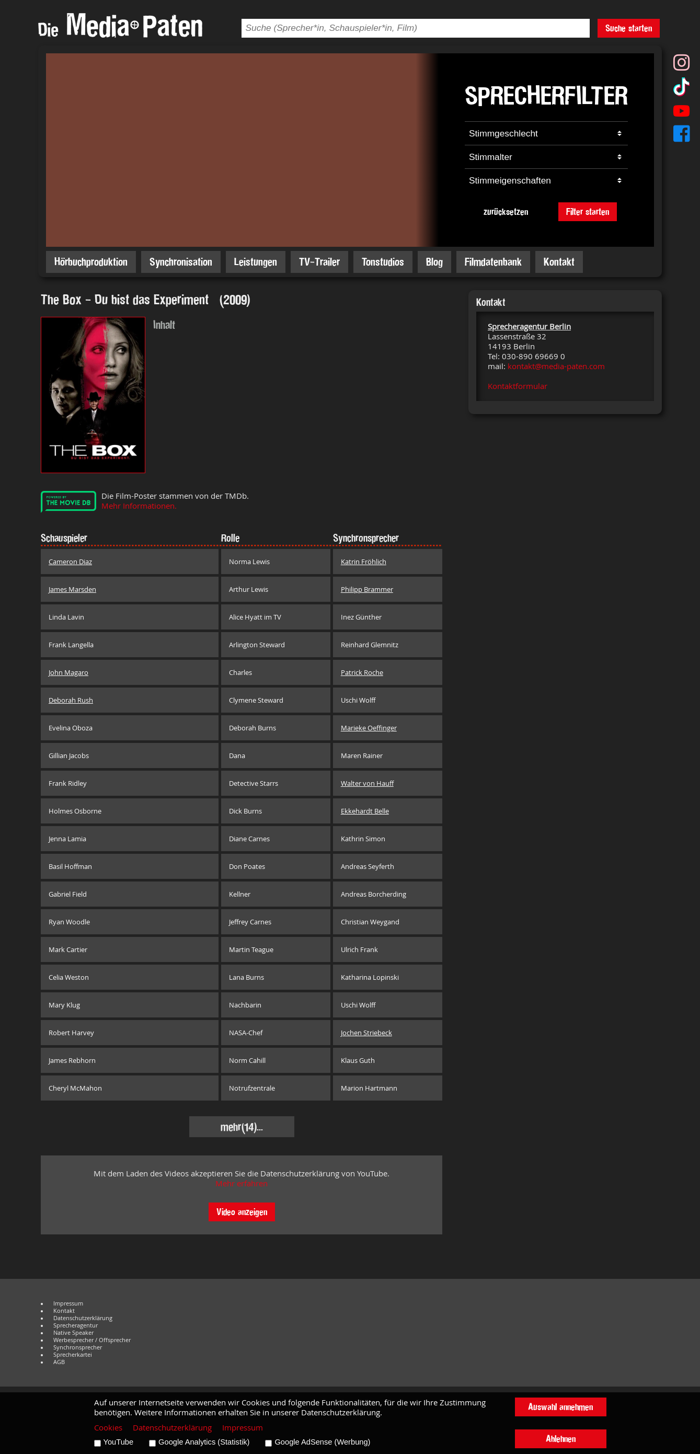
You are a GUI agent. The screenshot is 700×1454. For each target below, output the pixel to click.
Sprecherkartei (72, 1354)
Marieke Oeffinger (369, 727)
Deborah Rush (71, 700)
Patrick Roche (362, 672)
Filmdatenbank (493, 261)
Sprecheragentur (75, 1325)
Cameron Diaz (70, 561)
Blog (434, 261)
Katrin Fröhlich (363, 561)
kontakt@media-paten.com (556, 366)
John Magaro (68, 672)
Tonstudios (383, 261)
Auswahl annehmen (560, 1406)
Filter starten (587, 211)
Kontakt (559, 261)
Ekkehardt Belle (365, 811)
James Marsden (72, 589)
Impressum (68, 1303)
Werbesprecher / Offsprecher (92, 1340)
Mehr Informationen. (139, 506)
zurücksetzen (506, 211)
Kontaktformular (517, 386)
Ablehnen (561, 1438)
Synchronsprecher (77, 1347)
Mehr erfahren (241, 1183)
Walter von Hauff (367, 783)
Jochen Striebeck (366, 1032)
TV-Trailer (319, 261)
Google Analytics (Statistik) (203, 1442)
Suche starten (628, 28)
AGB (59, 1362)
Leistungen (255, 261)
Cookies (108, 1428)
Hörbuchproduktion (91, 261)
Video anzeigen (241, 1211)
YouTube (119, 1442)
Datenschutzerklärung (82, 1318)
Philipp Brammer (367, 589)
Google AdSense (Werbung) (322, 1442)
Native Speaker (73, 1332)
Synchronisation (181, 261)
